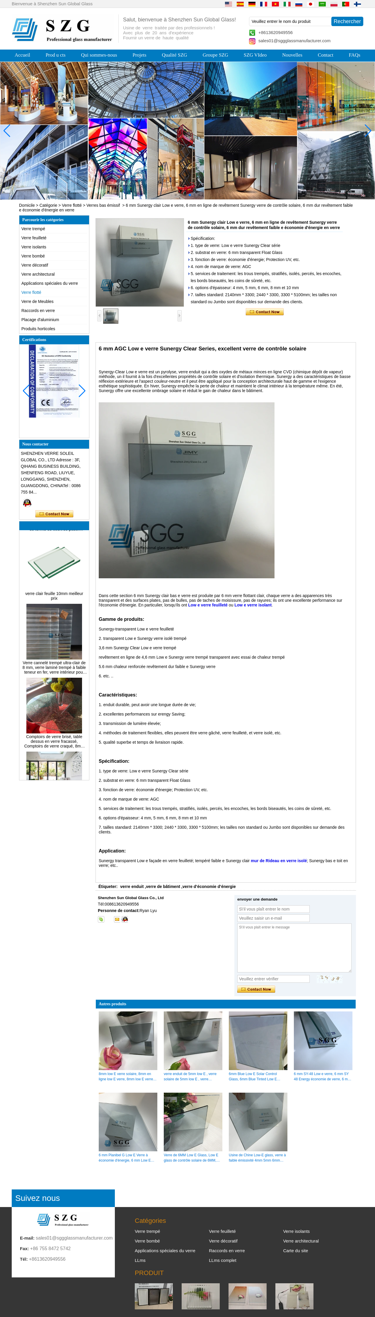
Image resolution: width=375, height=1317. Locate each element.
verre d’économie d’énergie (209, 886)
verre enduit (132, 886)
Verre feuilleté (34, 237)
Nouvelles (292, 55)
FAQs (354, 55)
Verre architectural (38, 274)
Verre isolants (33, 247)
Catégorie (48, 205)
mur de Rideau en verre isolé (279, 860)
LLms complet (222, 1260)
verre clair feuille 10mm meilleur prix (54, 598)
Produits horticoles (38, 328)
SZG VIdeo (255, 55)
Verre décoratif (34, 265)
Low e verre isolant (253, 605)
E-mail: (27, 1237)
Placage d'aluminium (40, 319)
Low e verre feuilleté (208, 605)
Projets (139, 55)
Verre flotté (72, 205)
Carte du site (295, 1250)
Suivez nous (37, 1198)
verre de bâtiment (163, 886)
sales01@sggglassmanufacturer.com (294, 40)
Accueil (22, 55)
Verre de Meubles (37, 301)
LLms (140, 1260)
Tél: (24, 1259)
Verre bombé (33, 256)
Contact (325, 55)
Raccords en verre (38, 310)
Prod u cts (56, 55)
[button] (176, 195)
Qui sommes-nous (99, 55)
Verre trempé (33, 228)
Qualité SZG (174, 55)
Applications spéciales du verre (49, 283)
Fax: (24, 1248)
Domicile (27, 205)
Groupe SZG (215, 55)
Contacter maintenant (54, 514)
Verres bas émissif (103, 205)
